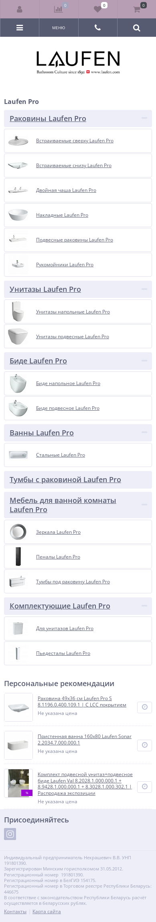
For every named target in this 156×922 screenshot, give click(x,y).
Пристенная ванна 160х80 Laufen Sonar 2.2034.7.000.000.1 (85, 739)
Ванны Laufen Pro (42, 432)
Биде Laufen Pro (38, 360)
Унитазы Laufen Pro (45, 289)
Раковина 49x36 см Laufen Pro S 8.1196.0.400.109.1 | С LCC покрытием (82, 701)
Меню (58, 27)
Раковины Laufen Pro (48, 118)
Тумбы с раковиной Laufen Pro (65, 479)
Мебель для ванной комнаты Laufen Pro (63, 504)
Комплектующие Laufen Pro (60, 606)
